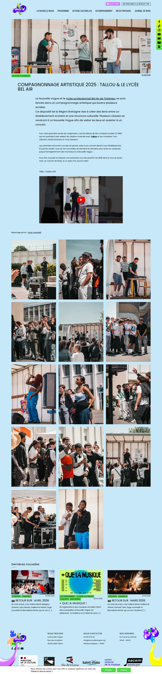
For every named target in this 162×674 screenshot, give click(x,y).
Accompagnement (103, 11)
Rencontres (75, 599)
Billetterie (113, 4)
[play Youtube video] (81, 199)
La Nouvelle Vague (45, 11)
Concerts (16, 596)
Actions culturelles (82, 11)
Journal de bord (143, 11)
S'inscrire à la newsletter (136, 4)
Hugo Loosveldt (34, 232)
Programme (63, 11)
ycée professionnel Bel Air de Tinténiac (91, 98)
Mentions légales (91, 643)
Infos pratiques (123, 11)
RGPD (102, 643)
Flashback (26, 596)
